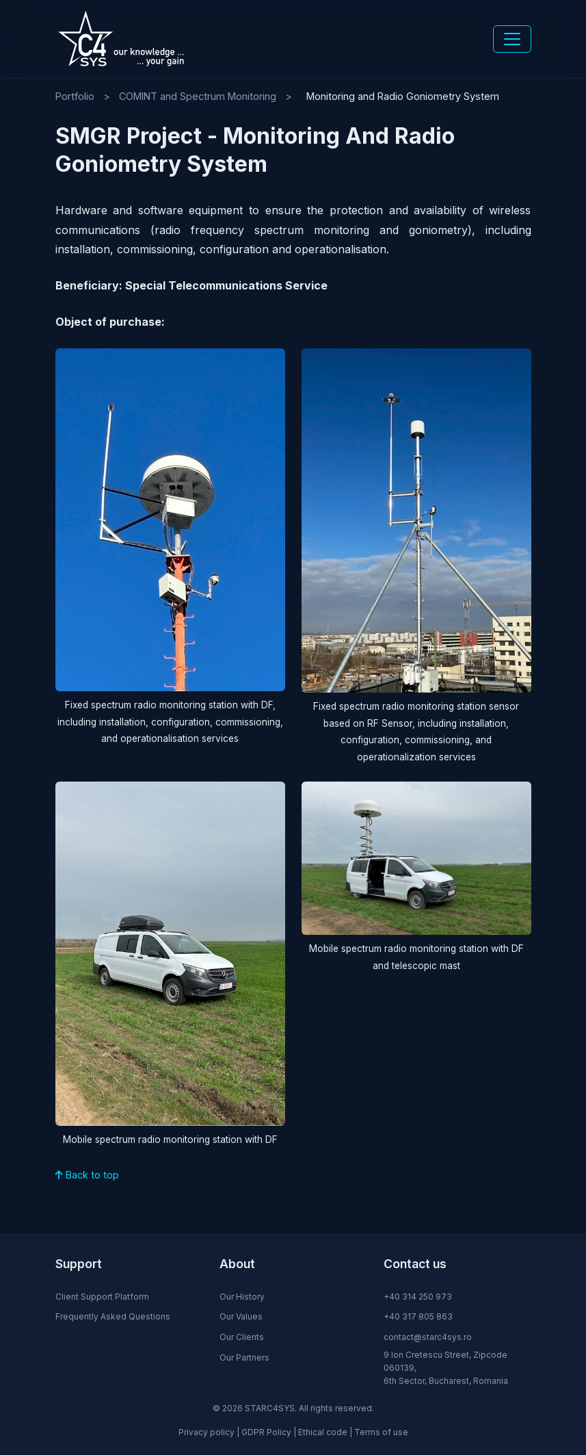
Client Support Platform (102, 1296)
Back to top (87, 1175)
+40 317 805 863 (418, 1316)
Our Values (241, 1316)
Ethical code (322, 1432)
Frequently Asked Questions (112, 1316)
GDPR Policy (266, 1432)
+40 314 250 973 (418, 1296)
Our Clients (241, 1337)
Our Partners (244, 1357)
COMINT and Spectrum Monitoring (197, 96)
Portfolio (74, 96)
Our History (242, 1296)
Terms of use (381, 1432)
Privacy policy (206, 1432)
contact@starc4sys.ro (428, 1337)
